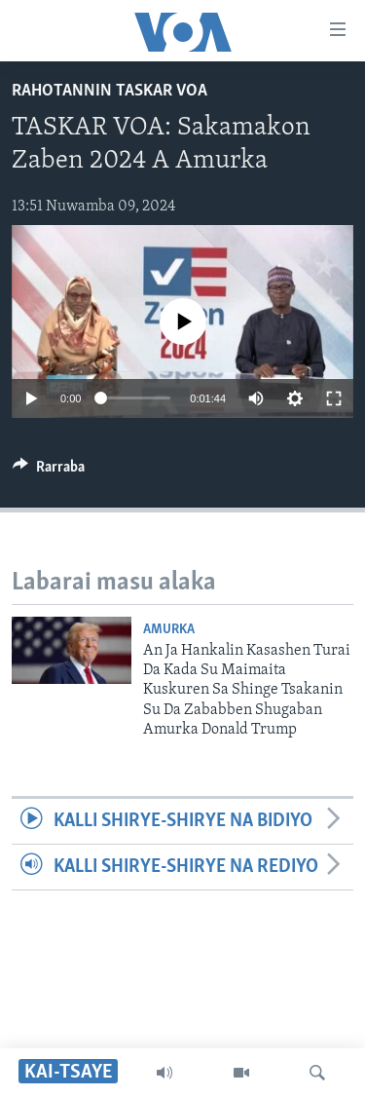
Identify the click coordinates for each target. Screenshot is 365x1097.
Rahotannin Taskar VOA (109, 91)
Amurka (169, 630)
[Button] (49, 471)
